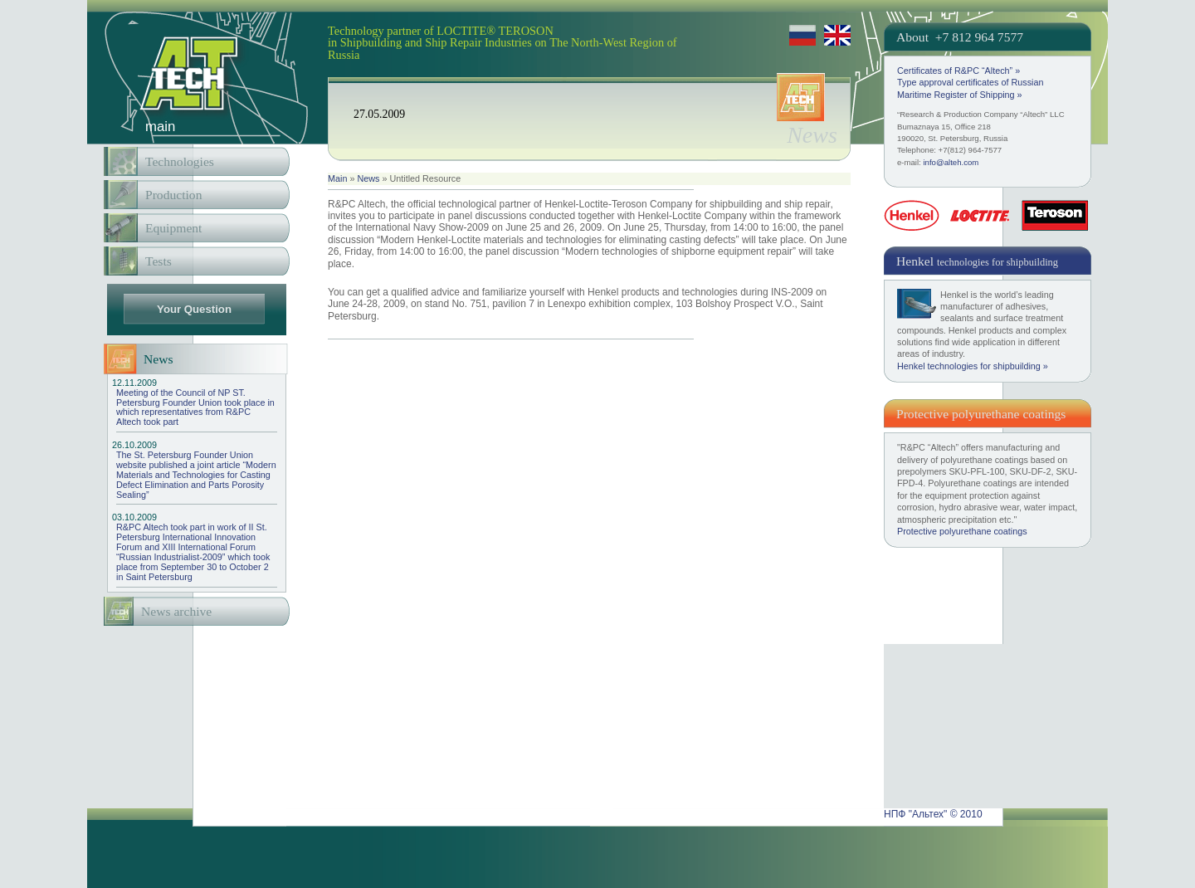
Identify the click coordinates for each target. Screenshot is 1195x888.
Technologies (179, 161)
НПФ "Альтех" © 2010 (933, 814)
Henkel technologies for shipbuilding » (972, 366)
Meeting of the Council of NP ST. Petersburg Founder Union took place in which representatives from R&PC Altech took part (196, 402)
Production (173, 195)
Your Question (194, 309)
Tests (158, 261)
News (368, 178)
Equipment (173, 228)
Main (337, 178)
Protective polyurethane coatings (962, 531)
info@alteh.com (950, 162)
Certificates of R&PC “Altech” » (958, 71)
